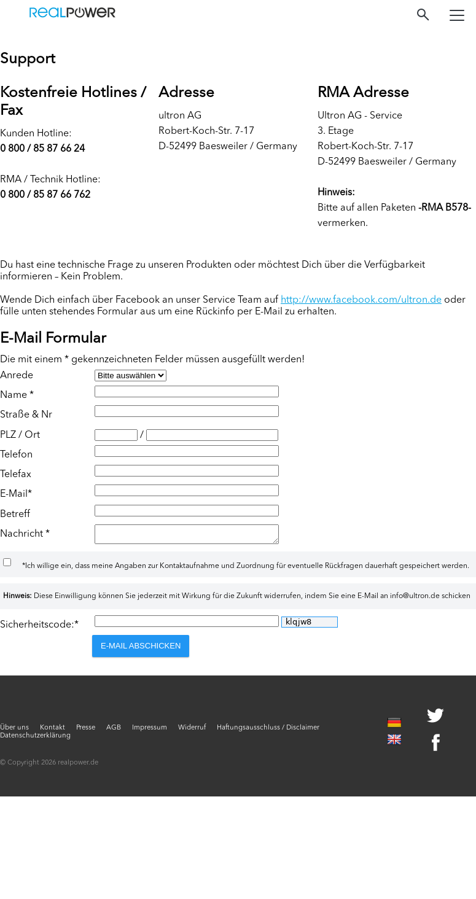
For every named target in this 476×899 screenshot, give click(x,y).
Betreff (15, 515)
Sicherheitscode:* (39, 629)
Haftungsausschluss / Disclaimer (268, 731)
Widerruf (192, 731)
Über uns (14, 731)
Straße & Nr (26, 415)
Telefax (15, 475)
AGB (113, 731)
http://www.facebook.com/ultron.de (361, 300)
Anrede (16, 376)
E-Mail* (16, 494)
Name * (17, 395)
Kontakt (52, 731)
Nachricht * (25, 534)
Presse (85, 731)
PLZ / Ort (20, 435)
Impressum (149, 731)
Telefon (16, 455)
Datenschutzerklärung (35, 739)
